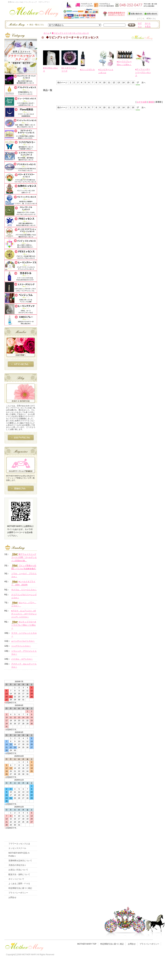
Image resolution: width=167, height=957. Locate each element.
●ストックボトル (87, 69)
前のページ (62, 82)
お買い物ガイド (135, 13)
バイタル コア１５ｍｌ (22, 659)
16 (133, 82)
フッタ (24, 945)
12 (114, 82)
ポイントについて (16, 879)
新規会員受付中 (95, 14)
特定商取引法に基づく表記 (20, 888)
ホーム (46, 33)
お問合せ (12, 897)
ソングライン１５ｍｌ (21, 646)
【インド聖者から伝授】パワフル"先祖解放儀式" (23, 567)
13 (119, 82)
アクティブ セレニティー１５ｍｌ (24, 665)
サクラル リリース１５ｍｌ (24, 590)
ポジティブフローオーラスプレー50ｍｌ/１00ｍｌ (23, 625)
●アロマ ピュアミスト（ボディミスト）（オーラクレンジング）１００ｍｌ (24, 614)
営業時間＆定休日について (20, 860)
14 (123, 82)
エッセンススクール (17, 848)
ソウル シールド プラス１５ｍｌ (24, 575)
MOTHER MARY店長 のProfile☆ (19, 854)
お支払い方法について (18, 870)
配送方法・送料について (19, 874)
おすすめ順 (142, 102)
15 (128, 82)
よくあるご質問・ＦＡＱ (19, 883)
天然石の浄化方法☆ (17, 865)
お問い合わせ (151, 13)
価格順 (151, 102)
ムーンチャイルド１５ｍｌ (23, 641)
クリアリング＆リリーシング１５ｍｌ (24, 596)
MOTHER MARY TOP (86, 944)
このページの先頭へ (131, 130)
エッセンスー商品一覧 (26, 24)
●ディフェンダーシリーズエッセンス (143, 72)
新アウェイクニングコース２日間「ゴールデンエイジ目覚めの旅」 (24, 557)
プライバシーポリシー (18, 893)
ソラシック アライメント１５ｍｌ (24, 652)
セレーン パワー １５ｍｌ (23, 604)
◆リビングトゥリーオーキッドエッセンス (70, 33)
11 (109, 82)
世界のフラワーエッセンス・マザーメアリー (34, 13)
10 (104, 82)
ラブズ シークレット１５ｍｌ (24, 634)
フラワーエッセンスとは (19, 843)
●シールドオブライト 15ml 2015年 (23, 583)
